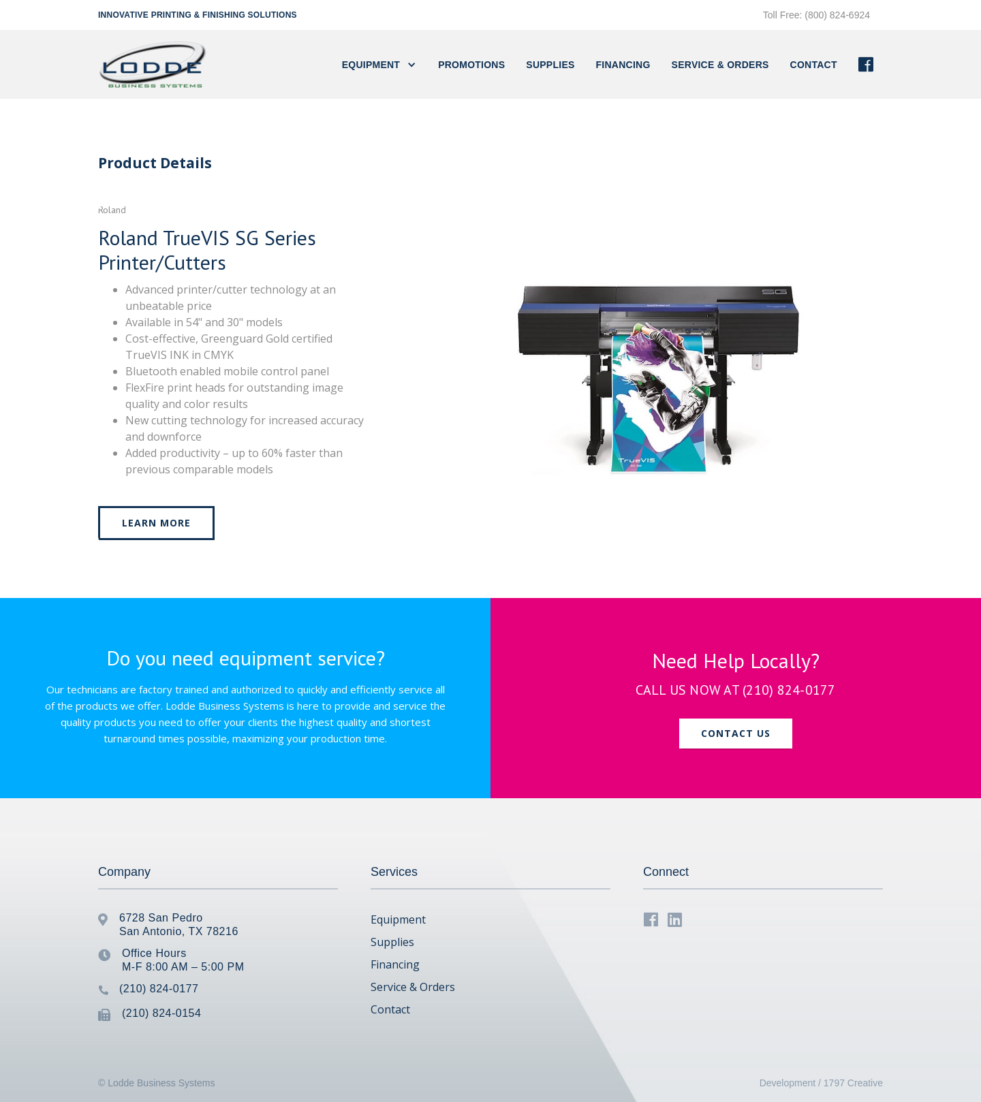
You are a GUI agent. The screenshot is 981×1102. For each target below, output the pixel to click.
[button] (379, 64)
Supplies (550, 64)
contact (813, 64)
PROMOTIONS (471, 64)
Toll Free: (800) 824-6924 (816, 15)
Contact (390, 1009)
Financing (395, 964)
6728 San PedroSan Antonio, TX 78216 (178, 924)
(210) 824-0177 (789, 690)
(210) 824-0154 (161, 1013)
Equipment (398, 919)
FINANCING (623, 64)
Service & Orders (720, 64)
